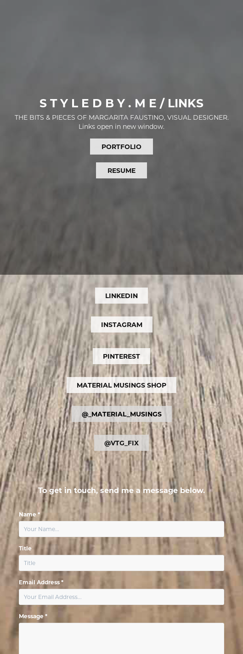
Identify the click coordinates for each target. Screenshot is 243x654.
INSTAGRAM (121, 324)
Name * (29, 514)
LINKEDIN (121, 295)
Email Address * (41, 582)
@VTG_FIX (121, 442)
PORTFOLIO (121, 146)
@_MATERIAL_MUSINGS (122, 414)
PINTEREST (121, 356)
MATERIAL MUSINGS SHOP (121, 385)
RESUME (121, 170)
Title (25, 548)
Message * (33, 616)
